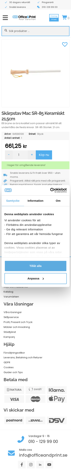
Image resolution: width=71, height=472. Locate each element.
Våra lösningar (13, 312)
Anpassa (35, 278)
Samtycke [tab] (13, 200)
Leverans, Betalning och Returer (23, 357)
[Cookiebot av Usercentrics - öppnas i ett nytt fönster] (50, 190)
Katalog (8, 291)
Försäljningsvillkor (14, 352)
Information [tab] (36, 200)
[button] (65, 44)
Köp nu (44, 155)
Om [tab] (58, 200)
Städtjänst (10, 332)
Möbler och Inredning (17, 327)
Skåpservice (11, 317)
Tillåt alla (36, 265)
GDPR (7, 362)
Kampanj (9, 337)
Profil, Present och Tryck (18, 322)
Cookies (9, 367)
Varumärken (11, 296)
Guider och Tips (13, 372)
